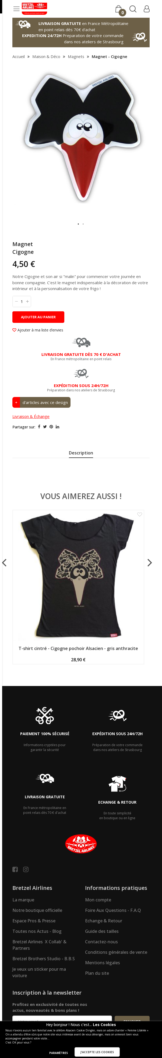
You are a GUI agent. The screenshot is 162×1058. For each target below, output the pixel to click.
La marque (23, 900)
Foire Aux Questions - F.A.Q (113, 910)
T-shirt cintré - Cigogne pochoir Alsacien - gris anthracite (78, 648)
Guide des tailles (102, 931)
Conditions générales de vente (116, 952)
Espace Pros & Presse (33, 921)
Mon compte (98, 900)
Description (81, 453)
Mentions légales (102, 963)
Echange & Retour (103, 921)
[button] (78, 224)
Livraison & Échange (31, 416)
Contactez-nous (101, 942)
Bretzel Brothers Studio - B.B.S (43, 959)
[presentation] (81, 454)
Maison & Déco (46, 56)
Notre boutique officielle (37, 910)
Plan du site (97, 973)
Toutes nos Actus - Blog (37, 931)
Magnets (76, 56)
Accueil (18, 56)
